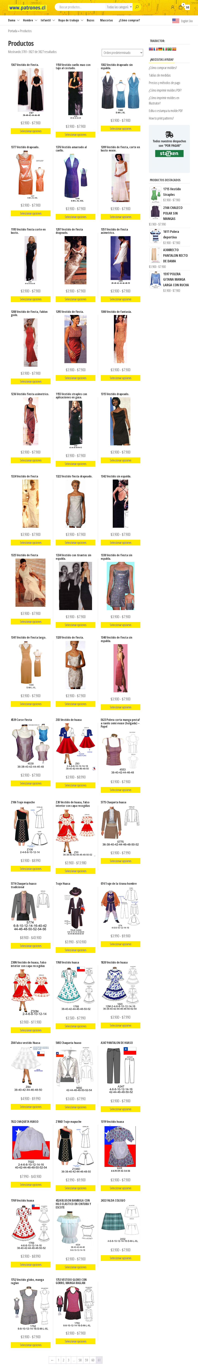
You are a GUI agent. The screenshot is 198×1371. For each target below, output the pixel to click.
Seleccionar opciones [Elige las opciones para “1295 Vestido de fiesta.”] (75, 378)
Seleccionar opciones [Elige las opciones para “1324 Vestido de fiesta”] (30, 542)
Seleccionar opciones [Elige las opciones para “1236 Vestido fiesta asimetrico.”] (30, 460)
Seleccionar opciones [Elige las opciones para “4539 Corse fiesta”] (30, 783)
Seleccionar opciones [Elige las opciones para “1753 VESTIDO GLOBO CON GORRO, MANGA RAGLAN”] (75, 1341)
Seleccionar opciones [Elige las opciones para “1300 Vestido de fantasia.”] (120, 378)
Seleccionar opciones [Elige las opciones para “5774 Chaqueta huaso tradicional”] (30, 946)
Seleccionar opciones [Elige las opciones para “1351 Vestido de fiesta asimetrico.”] (120, 299)
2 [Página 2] (63, 1360)
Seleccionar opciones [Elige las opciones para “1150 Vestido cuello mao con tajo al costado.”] (75, 134)
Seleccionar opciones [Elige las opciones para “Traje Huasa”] (75, 950)
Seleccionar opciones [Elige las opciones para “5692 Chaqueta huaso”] (75, 1107)
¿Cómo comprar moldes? (163, 67)
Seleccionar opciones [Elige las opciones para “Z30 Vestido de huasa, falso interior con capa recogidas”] (75, 871)
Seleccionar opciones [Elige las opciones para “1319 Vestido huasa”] (120, 1188)
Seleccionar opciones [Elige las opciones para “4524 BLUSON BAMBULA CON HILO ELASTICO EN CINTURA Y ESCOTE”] (75, 1267)
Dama (11, 20)
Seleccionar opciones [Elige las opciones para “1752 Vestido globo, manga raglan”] (30, 1345)
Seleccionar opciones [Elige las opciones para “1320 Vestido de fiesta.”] (75, 704)
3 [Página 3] (68, 1360)
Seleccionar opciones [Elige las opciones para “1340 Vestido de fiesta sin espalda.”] (120, 707)
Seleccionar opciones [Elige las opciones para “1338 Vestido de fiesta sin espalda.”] (120, 625)
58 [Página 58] (80, 1360)
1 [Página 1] (58, 1360)
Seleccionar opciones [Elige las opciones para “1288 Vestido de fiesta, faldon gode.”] (30, 381)
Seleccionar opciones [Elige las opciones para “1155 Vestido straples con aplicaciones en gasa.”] (75, 464)
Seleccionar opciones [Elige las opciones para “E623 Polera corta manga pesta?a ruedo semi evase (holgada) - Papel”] (120, 790)
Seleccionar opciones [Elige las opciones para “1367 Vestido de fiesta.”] (30, 131)
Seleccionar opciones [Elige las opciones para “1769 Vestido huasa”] (30, 1264)
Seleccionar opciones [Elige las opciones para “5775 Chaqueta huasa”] (120, 861)
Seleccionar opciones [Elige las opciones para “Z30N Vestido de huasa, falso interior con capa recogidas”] (30, 1030)
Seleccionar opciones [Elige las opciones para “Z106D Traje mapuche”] (75, 1188)
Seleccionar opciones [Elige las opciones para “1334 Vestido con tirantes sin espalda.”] (75, 625)
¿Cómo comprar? (129, 20)
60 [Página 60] (92, 1360)
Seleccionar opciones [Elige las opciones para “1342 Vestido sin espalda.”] (120, 542)
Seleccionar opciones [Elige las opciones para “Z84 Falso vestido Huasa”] (30, 1107)
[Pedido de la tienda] (122, 52)
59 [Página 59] (86, 1360)
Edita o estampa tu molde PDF (166, 110)
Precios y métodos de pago (164, 82)
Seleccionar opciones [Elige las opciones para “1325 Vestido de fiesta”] (30, 621)
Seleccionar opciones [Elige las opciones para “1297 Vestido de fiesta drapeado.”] (75, 299)
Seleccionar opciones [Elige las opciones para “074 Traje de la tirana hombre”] (120, 944)
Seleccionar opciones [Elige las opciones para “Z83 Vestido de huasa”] (75, 785)
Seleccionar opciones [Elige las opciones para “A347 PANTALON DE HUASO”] (120, 1109)
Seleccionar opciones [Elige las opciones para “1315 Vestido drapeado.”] (120, 460)
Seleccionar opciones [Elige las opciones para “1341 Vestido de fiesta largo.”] (30, 704)
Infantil (46, 20)
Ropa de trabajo (68, 20)
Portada (12, 31)
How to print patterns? (161, 118)
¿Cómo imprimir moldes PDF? (165, 90)
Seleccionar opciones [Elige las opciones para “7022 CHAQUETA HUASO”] (30, 1184)
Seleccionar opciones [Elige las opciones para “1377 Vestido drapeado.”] (30, 213)
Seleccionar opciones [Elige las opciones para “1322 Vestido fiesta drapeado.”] (75, 542)
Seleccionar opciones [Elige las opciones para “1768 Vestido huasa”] (75, 1026)
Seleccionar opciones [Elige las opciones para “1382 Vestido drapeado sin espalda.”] (120, 128)
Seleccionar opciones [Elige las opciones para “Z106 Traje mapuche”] (30, 869)
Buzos (90, 20)
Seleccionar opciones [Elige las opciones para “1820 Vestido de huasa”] (120, 1025)
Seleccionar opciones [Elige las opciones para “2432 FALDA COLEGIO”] (120, 1258)
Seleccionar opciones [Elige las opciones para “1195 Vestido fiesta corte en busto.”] (30, 299)
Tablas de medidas (160, 75)
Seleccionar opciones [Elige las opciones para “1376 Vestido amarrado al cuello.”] (75, 217)
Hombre (28, 20)
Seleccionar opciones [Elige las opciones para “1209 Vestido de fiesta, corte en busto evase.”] (120, 217)
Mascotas (106, 20)
